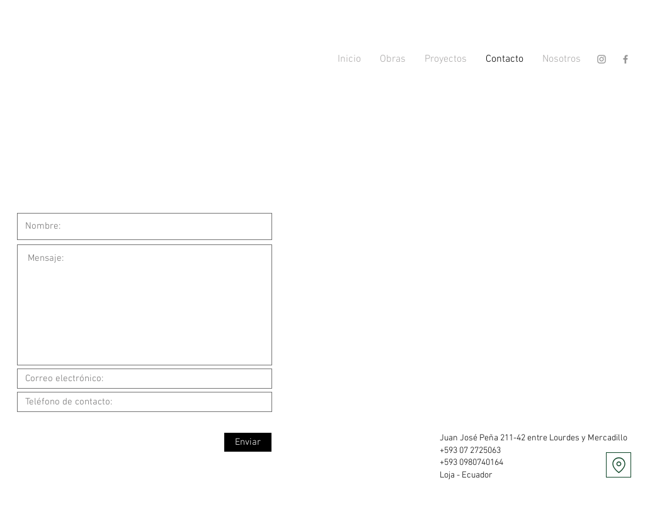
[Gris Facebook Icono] (625, 59)
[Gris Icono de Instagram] (601, 59)
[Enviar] (248, 442)
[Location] (618, 465)
